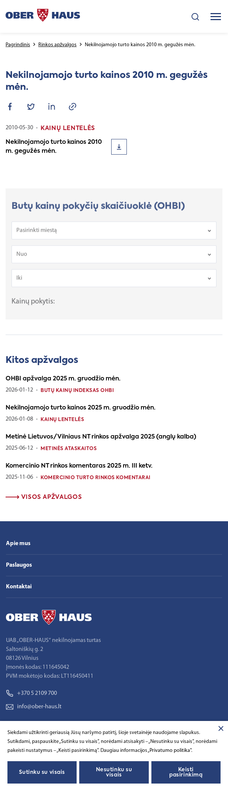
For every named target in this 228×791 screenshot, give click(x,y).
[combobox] (114, 234)
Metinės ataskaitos (69, 448)
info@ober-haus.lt (33, 707)
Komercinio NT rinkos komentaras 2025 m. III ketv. (79, 466)
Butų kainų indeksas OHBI (77, 390)
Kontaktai (19, 587)
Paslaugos (19, 565)
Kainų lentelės (62, 419)
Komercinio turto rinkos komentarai (96, 477)
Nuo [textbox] (21, 258)
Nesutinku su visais (114, 772)
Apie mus (18, 544)
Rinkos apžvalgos (57, 45)
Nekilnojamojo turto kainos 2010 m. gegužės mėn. (54, 146)
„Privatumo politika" (169, 750)
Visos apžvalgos (44, 497)
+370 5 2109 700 (31, 693)
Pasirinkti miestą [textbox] (36, 234)
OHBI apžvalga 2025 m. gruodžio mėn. (63, 379)
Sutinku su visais (42, 772)
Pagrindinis (18, 45)
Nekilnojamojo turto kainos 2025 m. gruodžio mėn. (80, 408)
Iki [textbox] (19, 282)
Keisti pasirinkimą (185, 772)
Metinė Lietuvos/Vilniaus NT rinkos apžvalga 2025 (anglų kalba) (101, 437)
